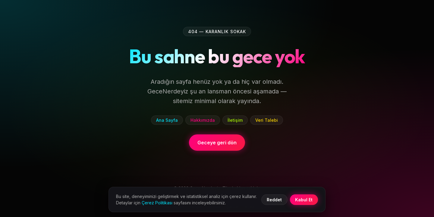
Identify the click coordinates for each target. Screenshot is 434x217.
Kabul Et (304, 199)
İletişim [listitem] (235, 120)
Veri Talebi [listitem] (266, 120)
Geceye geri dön (217, 143)
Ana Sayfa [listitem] (167, 120)
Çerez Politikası (157, 202)
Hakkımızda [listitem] (202, 120)
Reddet (274, 199)
